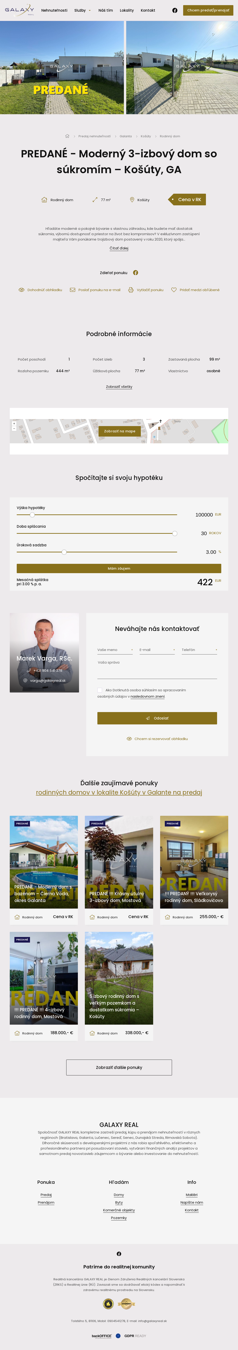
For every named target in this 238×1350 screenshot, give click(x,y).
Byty (119, 1202)
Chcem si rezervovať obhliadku (157, 738)
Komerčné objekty (119, 1210)
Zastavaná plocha (184, 359)
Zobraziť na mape (119, 431)
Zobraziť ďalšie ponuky (119, 1067)
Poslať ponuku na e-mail (95, 289)
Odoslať (157, 718)
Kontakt (148, 10)
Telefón (188, 649)
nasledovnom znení (148, 696)
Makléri (192, 1194)
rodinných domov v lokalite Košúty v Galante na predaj (119, 792)
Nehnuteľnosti (54, 10)
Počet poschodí (32, 359)
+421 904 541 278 (47, 670)
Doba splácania (31, 526)
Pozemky (119, 1217)
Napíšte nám (192, 1202)
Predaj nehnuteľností (95, 136)
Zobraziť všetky (119, 386)
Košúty (146, 136)
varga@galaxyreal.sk (48, 680)
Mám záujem (119, 568)
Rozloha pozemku (33, 370)
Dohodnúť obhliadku (40, 289)
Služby (80, 10)
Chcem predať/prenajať (208, 10)
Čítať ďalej (119, 248)
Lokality (127, 10)
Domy (119, 1194)
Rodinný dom (170, 136)
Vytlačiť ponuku (145, 289)
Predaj (46, 1194)
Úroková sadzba (31, 545)
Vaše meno (107, 649)
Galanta (126, 136)
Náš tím (106, 10)
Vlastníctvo (178, 370)
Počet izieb (102, 359)
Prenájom (46, 1202)
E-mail (145, 649)
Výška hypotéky (31, 507)
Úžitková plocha (106, 370)
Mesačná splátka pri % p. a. (32, 582)
